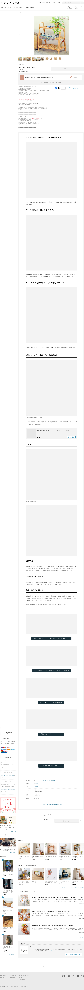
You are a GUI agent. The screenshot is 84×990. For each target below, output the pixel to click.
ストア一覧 (9, 12)
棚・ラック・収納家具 (50, 780)
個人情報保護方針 (14, 986)
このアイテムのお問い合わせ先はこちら (52, 804)
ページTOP (43, 967)
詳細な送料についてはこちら (6, 765)
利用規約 (7, 986)
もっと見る (11, 954)
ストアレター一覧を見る (78, 938)
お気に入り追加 (75, 88)
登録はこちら (13, 852)
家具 (43, 780)
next (82, 35)
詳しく (71, 437)
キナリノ (2, 977)
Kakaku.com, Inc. (80, 987)
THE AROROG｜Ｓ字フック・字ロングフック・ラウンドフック (53, 430)
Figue (13, 12)
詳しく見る (13, 831)
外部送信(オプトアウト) (24, 986)
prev (20, 35)
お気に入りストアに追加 (74, 954)
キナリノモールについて (24, 975)
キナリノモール (3, 12)
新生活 (36, 786)
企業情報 (2, 986)
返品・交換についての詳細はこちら (8, 789)
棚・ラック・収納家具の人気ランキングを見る (74, 887)
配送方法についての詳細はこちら (7, 775)
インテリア (37, 780)
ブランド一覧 (13, 975)
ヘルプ (20, 977)
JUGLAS (37, 783)
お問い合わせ (22, 979)
